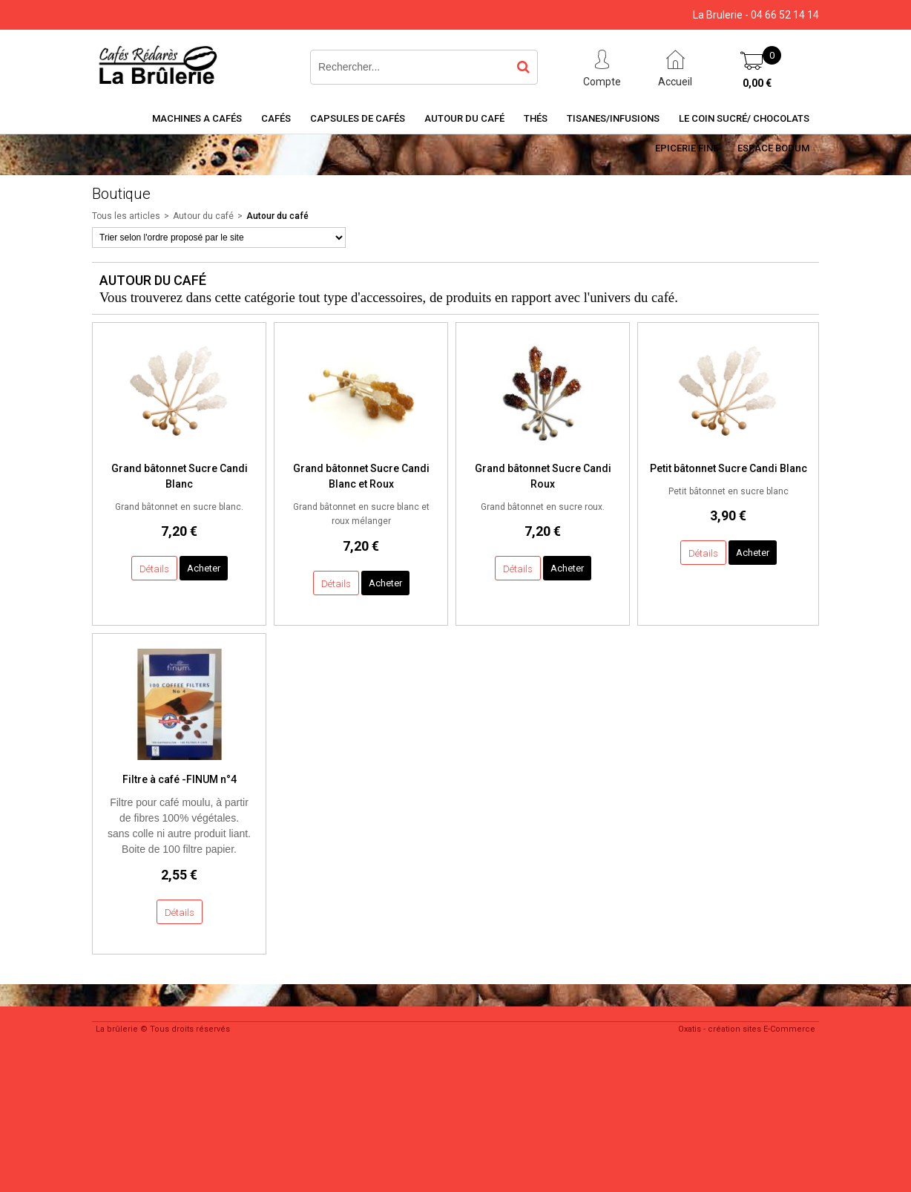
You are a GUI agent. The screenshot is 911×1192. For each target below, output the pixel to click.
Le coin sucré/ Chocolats (744, 118)
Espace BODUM (773, 148)
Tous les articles (126, 216)
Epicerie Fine (686, 148)
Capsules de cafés (357, 118)
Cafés (276, 118)
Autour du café (464, 118)
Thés (535, 118)
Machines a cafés (197, 118)
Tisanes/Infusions (613, 118)
